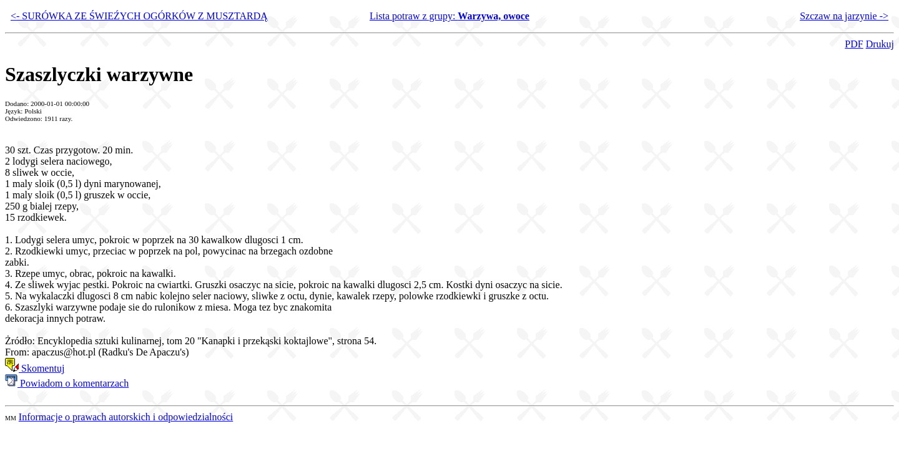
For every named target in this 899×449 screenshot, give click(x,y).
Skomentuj (34, 368)
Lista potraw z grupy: (449, 16)
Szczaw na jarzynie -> (844, 16)
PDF (854, 44)
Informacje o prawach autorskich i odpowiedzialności (126, 417)
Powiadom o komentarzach (67, 383)
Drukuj (880, 44)
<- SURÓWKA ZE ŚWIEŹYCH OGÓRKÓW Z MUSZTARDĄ (139, 16)
